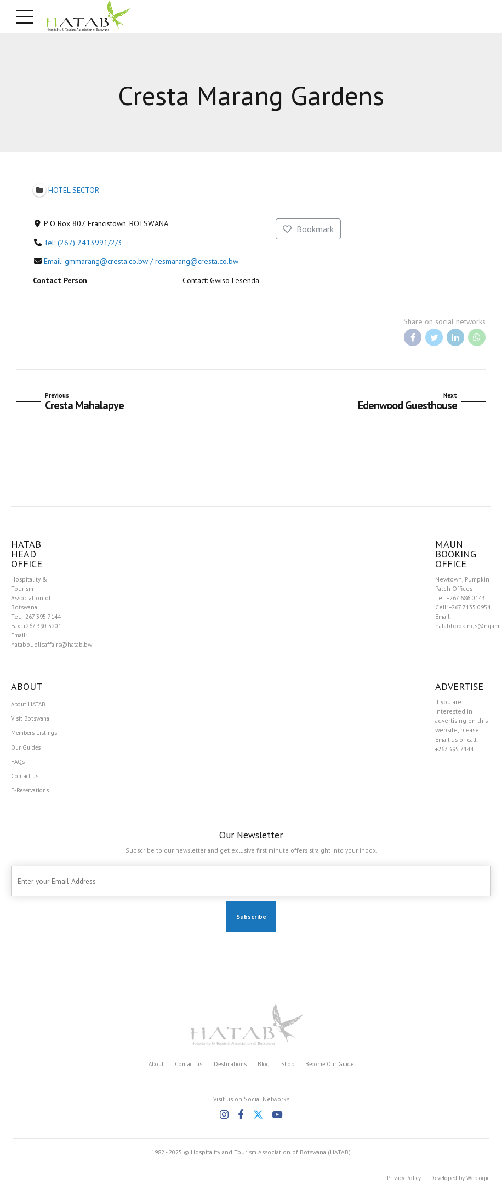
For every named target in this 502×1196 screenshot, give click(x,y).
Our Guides (27, 749)
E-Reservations (31, 794)
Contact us (26, 779)
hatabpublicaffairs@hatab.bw (51, 644)
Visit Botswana (30, 720)
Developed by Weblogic (455, 1182)
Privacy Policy (393, 1182)
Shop (288, 1069)
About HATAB (30, 704)
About (148, 1069)
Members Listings (36, 735)
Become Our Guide (335, 1069)
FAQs (18, 764)
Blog (263, 1069)
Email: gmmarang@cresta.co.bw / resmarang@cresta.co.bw (141, 261)
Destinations (227, 1069)
